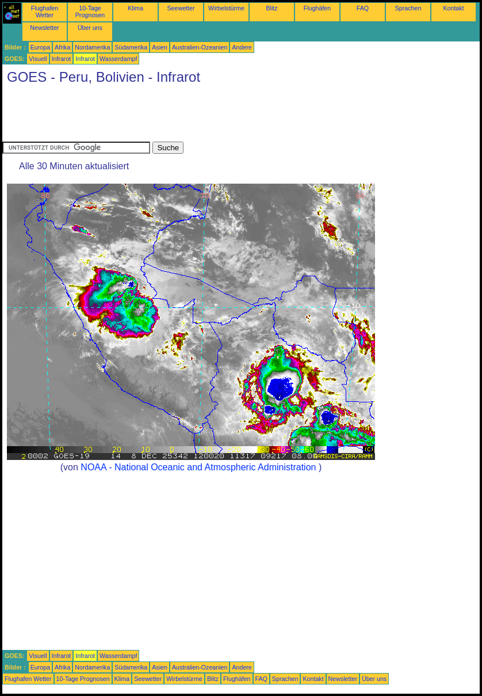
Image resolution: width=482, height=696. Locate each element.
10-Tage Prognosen (90, 11)
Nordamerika (92, 47)
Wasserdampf (118, 58)
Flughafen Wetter (44, 11)
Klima (135, 8)
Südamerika (130, 47)
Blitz (271, 8)
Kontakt (453, 8)
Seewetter (181, 8)
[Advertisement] (211, 116)
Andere (241, 47)
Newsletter (44, 27)
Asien (159, 47)
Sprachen (408, 8)
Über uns (90, 27)
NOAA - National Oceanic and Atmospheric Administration (198, 467)
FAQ (363, 8)
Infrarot (61, 58)
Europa (40, 47)
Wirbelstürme (226, 8)
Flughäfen (317, 8)
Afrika (62, 47)
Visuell (38, 58)
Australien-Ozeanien (200, 47)
